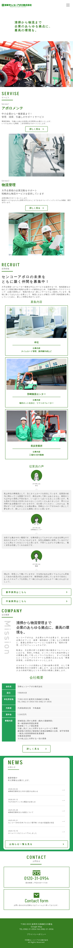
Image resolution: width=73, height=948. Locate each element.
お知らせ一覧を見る (21, 844)
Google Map (36, 926)
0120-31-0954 (36, 878)
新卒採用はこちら (16, 592)
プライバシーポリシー (36, 934)
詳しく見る (35, 129)
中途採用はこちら (16, 601)
